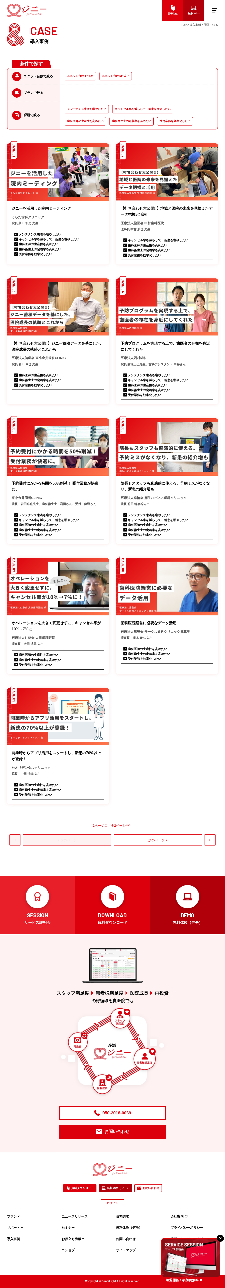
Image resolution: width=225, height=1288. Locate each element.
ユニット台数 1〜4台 (80, 76)
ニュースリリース (75, 1216)
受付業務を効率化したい (175, 121)
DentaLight (109, 1281)
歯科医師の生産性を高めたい (85, 121)
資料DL (173, 10)
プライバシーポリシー (187, 1227)
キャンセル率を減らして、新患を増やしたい (143, 109)
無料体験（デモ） (115, 1188)
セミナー (68, 1227)
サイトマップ (126, 1250)
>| (210, 840)
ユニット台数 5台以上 (115, 76)
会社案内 (179, 1216)
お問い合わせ (112, 1132)
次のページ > (157, 840)
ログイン (112, 1203)
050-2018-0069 (112, 1113)
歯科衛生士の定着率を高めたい (131, 121)
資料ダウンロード (80, 1188)
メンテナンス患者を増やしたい (86, 109)
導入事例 (13, 1239)
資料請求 (122, 1216)
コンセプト (70, 1250)
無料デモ (194, 10)
